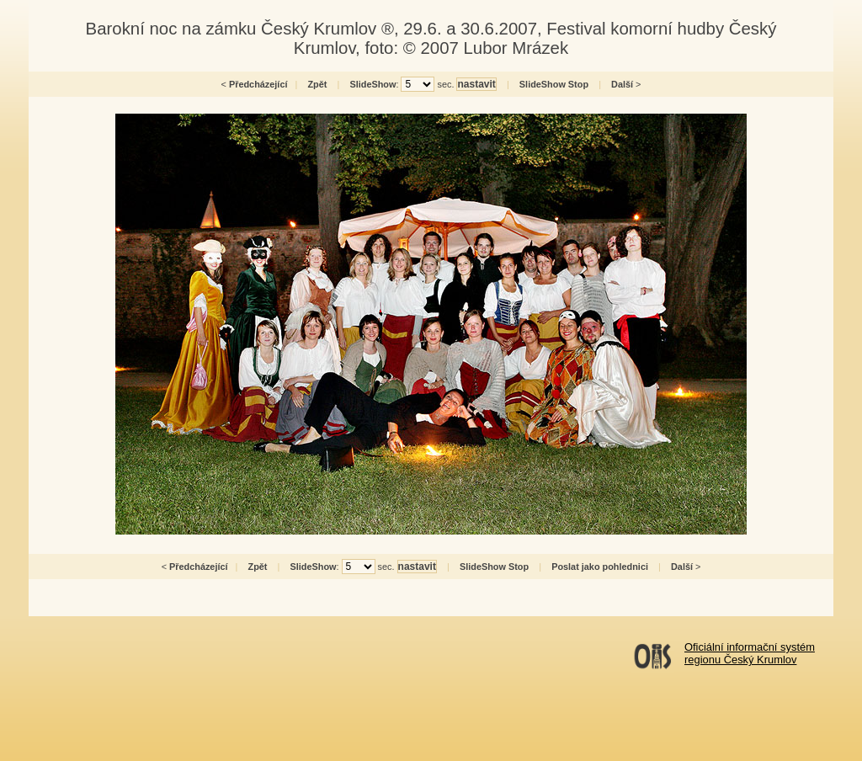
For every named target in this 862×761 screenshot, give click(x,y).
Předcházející (258, 84)
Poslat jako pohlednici (599, 566)
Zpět (317, 84)
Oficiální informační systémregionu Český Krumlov (749, 653)
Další (622, 84)
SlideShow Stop (553, 84)
